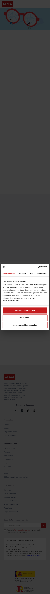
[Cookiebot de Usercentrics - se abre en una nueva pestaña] (37, 267)
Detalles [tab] (22, 273)
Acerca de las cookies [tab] (38, 273)
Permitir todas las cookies (25, 310)
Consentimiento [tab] (9, 273)
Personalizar (25, 318)
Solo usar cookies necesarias (25, 325)
